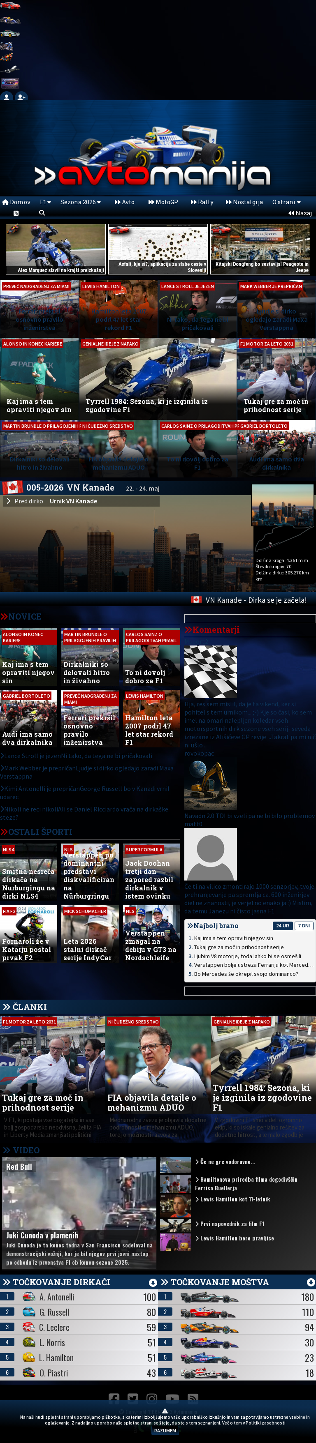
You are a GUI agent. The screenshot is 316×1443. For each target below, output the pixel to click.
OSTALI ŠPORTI (40, 831)
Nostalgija (244, 202)
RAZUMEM (165, 1430)
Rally (202, 202)
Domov (16, 202)
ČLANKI (30, 1006)
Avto (125, 202)
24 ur (282, 925)
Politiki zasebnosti (266, 1423)
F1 (45, 202)
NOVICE (25, 616)
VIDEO (21, 1150)
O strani (286, 202)
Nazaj (300, 213)
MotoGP (163, 202)
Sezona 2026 (80, 202)
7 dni (304, 925)
